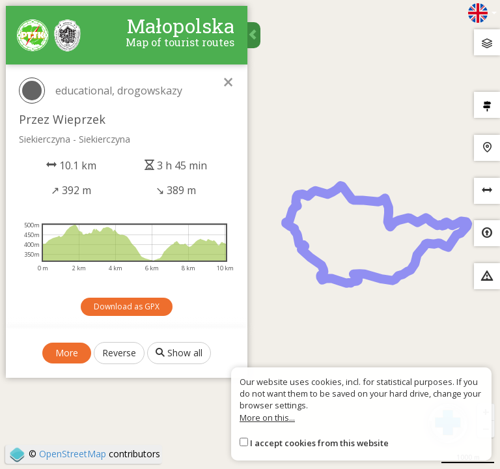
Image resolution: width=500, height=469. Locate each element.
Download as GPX (127, 307)
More (67, 353)
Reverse (120, 353)
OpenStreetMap (72, 454)
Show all (179, 353)
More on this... (267, 417)
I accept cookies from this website (319, 443)
